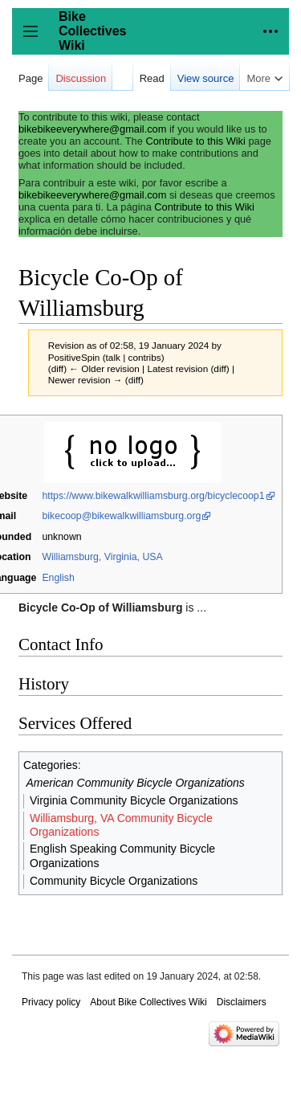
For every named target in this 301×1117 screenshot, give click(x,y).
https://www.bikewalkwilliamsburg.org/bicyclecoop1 (153, 495)
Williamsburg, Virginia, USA (102, 557)
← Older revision (104, 368)
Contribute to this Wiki (195, 141)
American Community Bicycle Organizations (135, 782)
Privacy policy (51, 1002)
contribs (144, 357)
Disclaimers (241, 1002)
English (58, 577)
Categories (50, 765)
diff (57, 368)
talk (113, 357)
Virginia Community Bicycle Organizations (134, 800)
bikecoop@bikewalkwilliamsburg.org (121, 516)
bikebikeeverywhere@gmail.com (92, 129)
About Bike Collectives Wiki (148, 1002)
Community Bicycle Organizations (113, 880)
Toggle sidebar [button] (35, 39)
